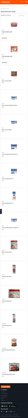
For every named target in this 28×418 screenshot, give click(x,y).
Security (2, 414)
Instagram (12, 411)
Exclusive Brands (4, 397)
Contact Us (3, 400)
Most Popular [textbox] (21, 15)
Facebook (3, 411)
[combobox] (22, 15)
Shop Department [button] (5, 8)
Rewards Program (4, 395)
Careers (2, 398)
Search (25, 5)
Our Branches (3, 392)
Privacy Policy (15, 414)
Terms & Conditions (8, 414)
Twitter (8, 411)
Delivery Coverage (4, 393)
